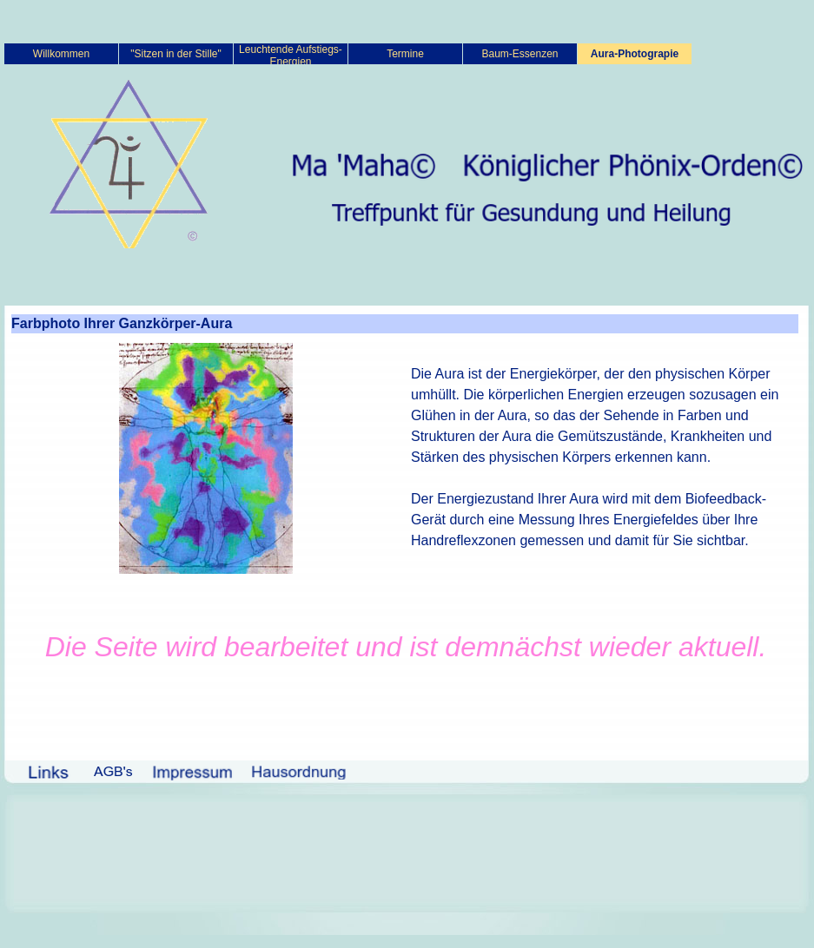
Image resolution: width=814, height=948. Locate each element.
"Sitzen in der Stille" (176, 54)
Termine (405, 54)
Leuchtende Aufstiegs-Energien (290, 55)
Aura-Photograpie (634, 54)
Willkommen (61, 54)
